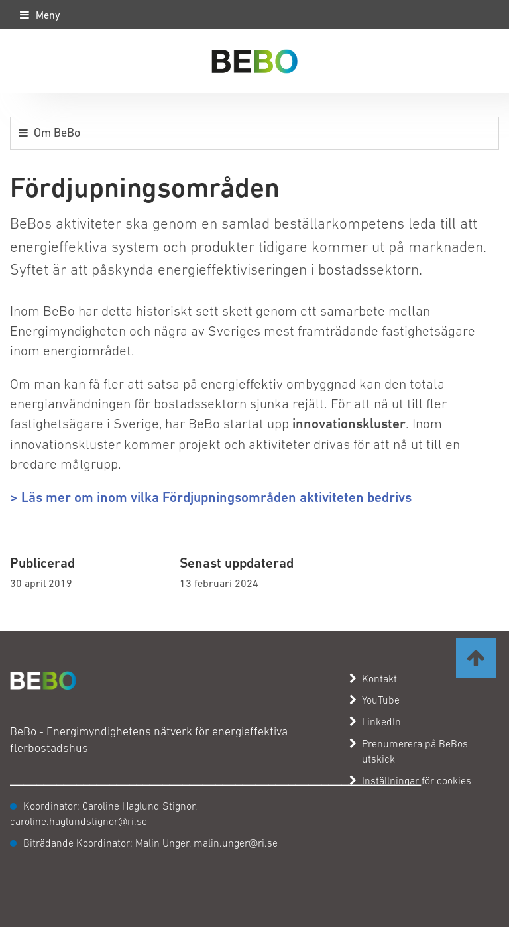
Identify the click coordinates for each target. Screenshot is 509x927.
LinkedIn (375, 721)
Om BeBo (57, 132)
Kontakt (373, 678)
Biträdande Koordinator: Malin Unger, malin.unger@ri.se (150, 843)
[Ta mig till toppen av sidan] (476, 658)
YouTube (374, 700)
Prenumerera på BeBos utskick (408, 751)
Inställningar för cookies (416, 780)
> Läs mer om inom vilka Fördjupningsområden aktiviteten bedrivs (211, 497)
